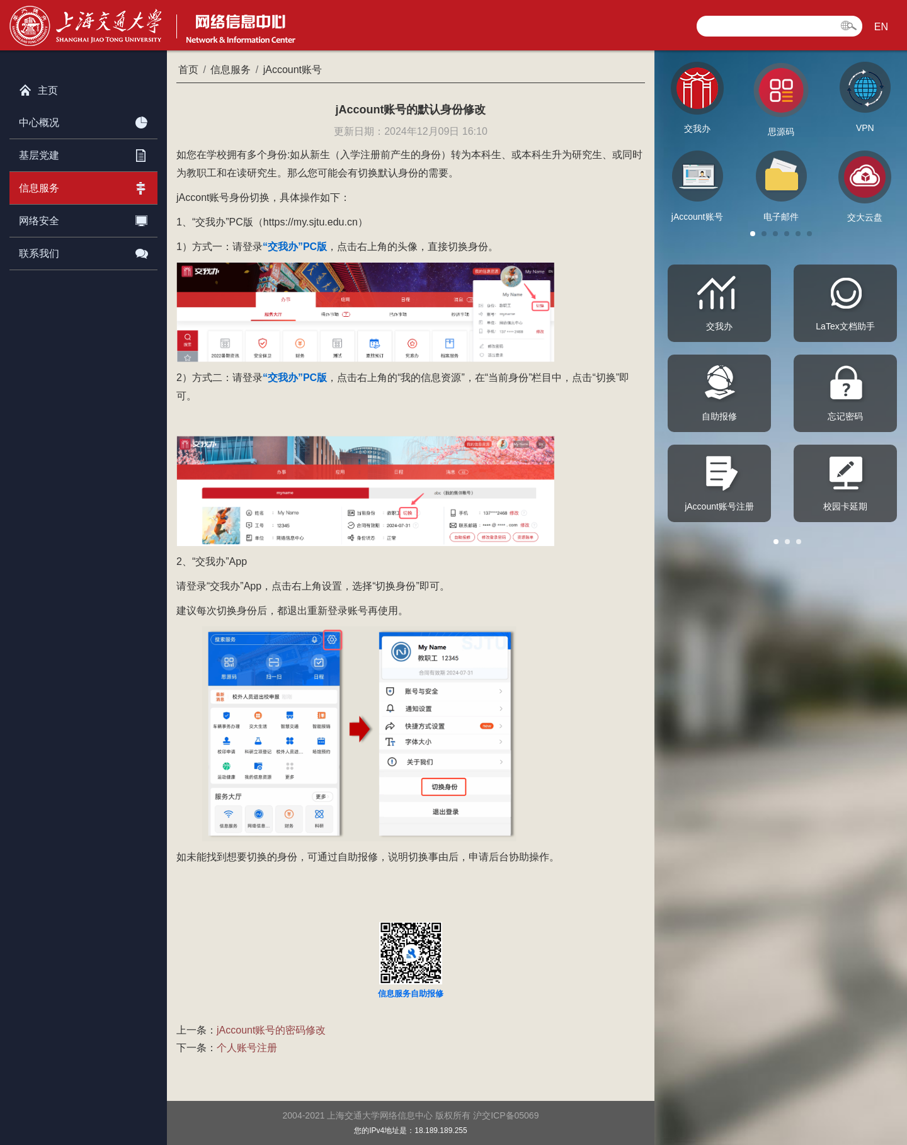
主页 (38, 87)
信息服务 (83, 186)
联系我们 (83, 251)
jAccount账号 (292, 69)
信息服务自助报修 (410, 993)
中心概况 (83, 120)
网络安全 (83, 218)
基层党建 (83, 153)
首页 (188, 69)
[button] (752, 233)
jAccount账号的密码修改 (271, 1030)
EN (881, 26)
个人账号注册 (247, 1047)
